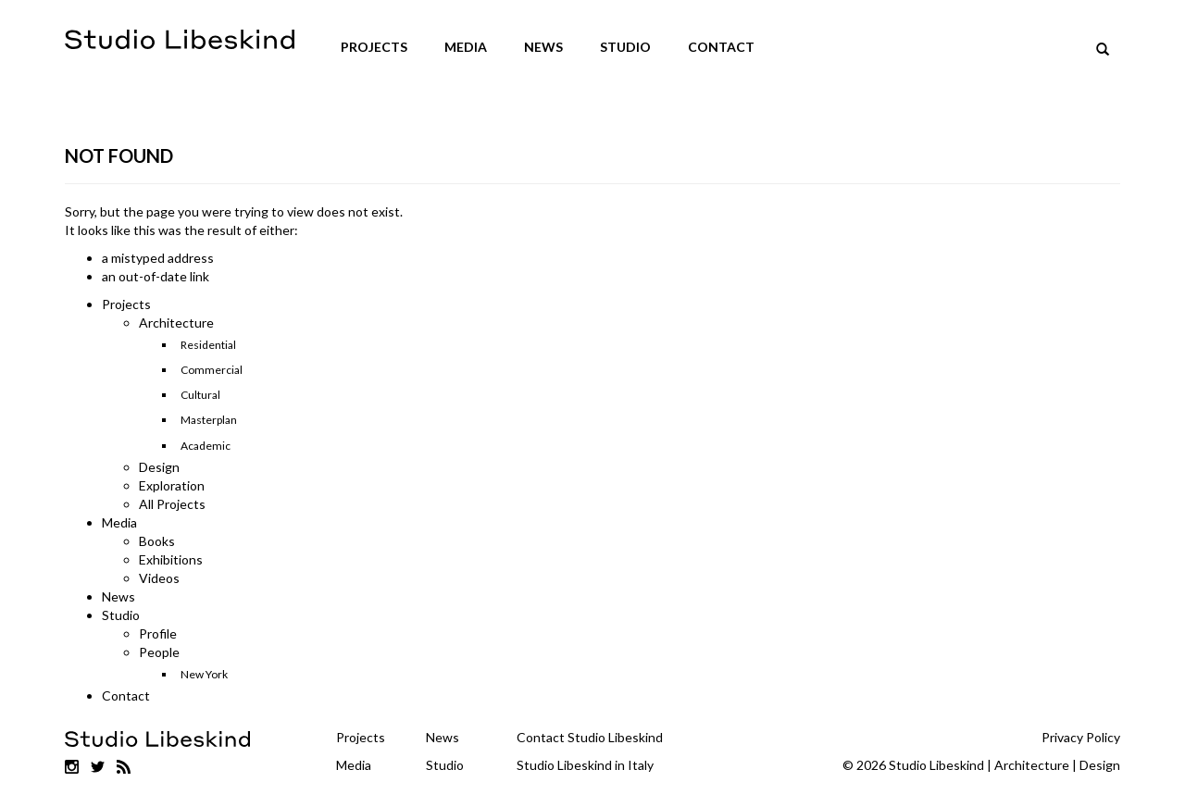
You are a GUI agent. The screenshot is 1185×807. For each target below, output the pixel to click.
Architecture (176, 322)
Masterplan (209, 420)
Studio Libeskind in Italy (585, 765)
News (543, 47)
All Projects (172, 504)
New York (204, 674)
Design (159, 467)
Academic (206, 446)
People (159, 652)
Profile (158, 633)
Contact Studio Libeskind (590, 737)
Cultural (200, 395)
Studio (625, 47)
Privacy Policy (1081, 737)
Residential (208, 345)
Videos (159, 578)
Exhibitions (171, 559)
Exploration (172, 485)
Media (465, 47)
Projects (374, 47)
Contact (721, 47)
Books (157, 541)
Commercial (212, 370)
